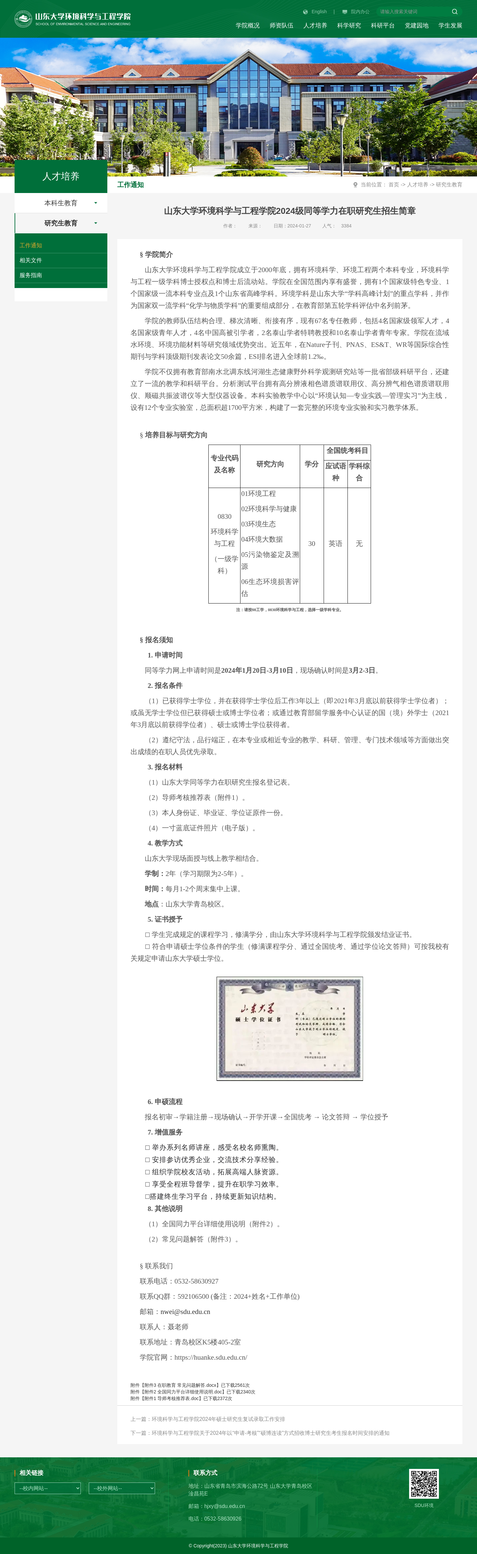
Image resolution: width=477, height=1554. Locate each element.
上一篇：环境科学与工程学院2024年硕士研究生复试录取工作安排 (208, 1419)
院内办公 (356, 11)
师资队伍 (281, 25)
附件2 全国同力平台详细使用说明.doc (183, 1391)
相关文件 (31, 260)
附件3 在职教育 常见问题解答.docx (180, 1385)
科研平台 (383, 25)
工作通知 (31, 245)
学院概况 (248, 25)
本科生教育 (75, 203)
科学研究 (349, 25)
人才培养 (315, 25)
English (315, 11)
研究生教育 (75, 223)
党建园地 (417, 25)
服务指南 (31, 275)
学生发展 (450, 25)
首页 (394, 184)
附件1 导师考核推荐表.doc (171, 1398)
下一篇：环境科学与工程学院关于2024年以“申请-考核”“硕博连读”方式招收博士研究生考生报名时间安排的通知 (260, 1433)
